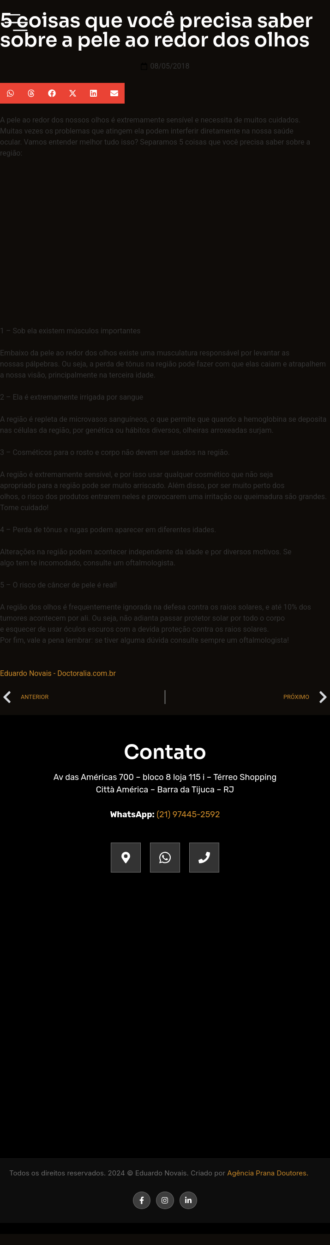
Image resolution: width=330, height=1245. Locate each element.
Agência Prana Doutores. (267, 1173)
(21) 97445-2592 (188, 814)
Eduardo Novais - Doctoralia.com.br (58, 673)
